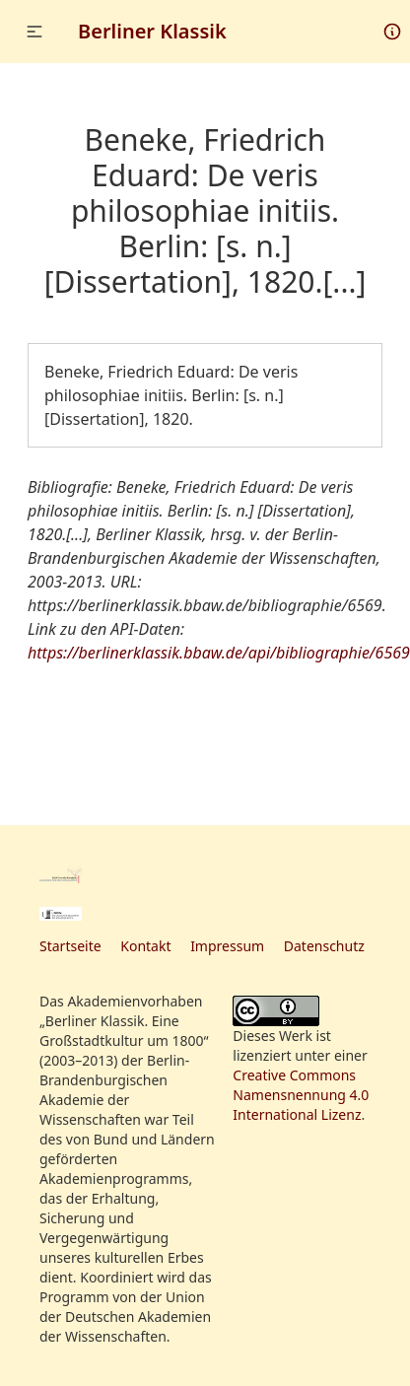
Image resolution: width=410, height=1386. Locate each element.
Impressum (227, 945)
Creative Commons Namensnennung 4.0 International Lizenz (301, 1095)
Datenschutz (324, 945)
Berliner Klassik (152, 31)
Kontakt (145, 945)
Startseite (70, 945)
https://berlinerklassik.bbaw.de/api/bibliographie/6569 (219, 652)
